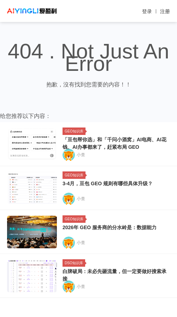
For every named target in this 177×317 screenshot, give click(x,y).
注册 (165, 11)
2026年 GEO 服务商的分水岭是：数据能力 (110, 227)
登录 (147, 11)
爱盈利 (32, 11)
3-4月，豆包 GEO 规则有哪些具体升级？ (108, 183)
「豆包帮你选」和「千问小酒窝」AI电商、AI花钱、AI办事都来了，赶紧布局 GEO (114, 143)
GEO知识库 (75, 131)
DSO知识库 (75, 263)
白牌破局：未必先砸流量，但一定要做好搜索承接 (114, 275)
